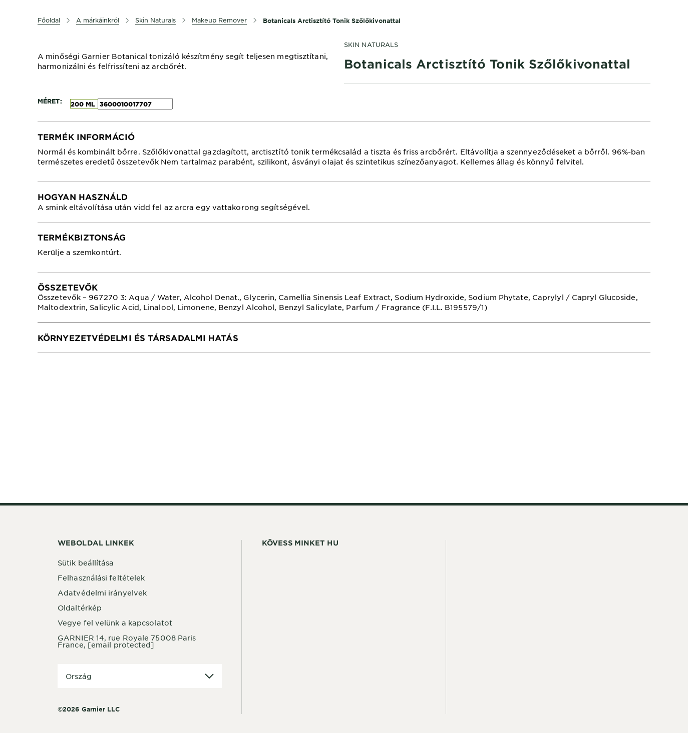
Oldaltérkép (80, 607)
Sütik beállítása (86, 562)
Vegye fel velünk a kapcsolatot (115, 622)
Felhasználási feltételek (101, 577)
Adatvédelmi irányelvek (102, 592)
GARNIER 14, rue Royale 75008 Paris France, (127, 641)
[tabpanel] (344, 152)
